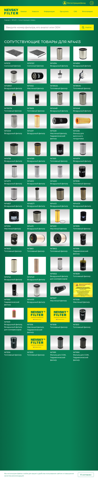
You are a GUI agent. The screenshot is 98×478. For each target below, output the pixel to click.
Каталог (24, 11)
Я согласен (85, 475)
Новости (35, 11)
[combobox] (42, 27)
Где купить (64, 11)
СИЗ (75, 11)
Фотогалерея (87, 11)
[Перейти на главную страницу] (11, 11)
